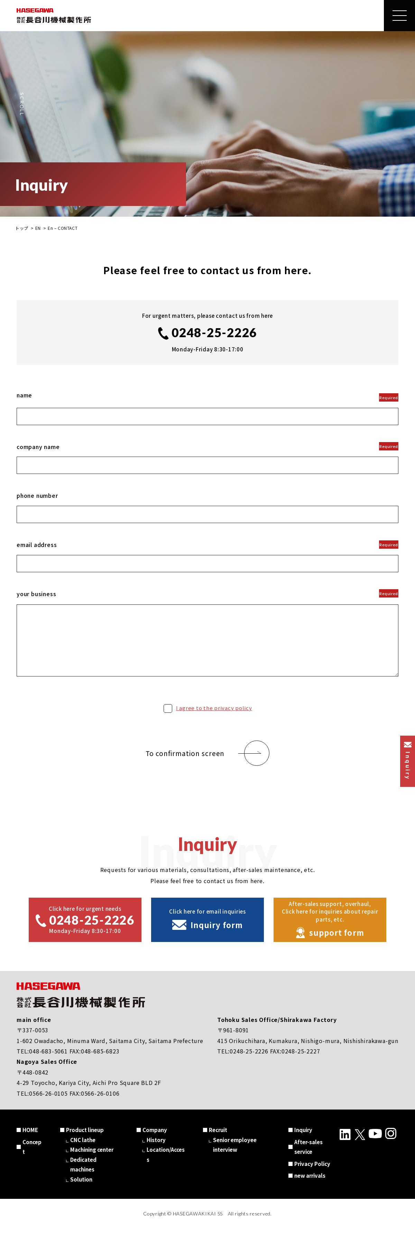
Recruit (218, 1140)
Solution (81, 1189)
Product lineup (85, 1140)
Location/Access (166, 1165)
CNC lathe (82, 1150)
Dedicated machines (83, 1175)
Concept (32, 1157)
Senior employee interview (235, 1155)
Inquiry (303, 1140)
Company (154, 1140)
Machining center (91, 1160)
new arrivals (309, 1185)
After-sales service (308, 1157)
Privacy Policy (312, 1174)
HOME (30, 1140)
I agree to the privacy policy (214, 718)
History (156, 1150)
